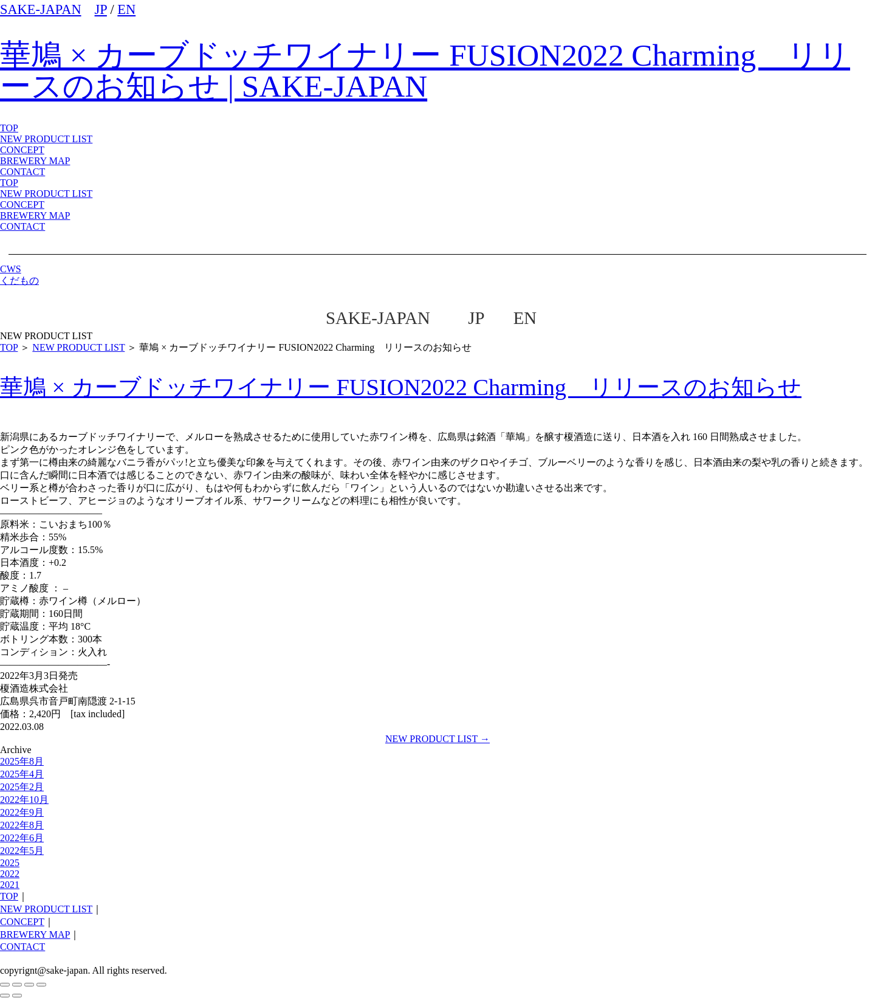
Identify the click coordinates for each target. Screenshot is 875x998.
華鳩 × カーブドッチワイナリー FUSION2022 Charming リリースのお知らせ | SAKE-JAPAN (425, 70)
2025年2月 (22, 787)
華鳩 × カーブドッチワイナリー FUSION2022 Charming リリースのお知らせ (400, 387)
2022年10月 (24, 799)
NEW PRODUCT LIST (46, 139)
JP (101, 9)
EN (126, 9)
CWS (10, 269)
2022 (9, 874)
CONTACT (22, 226)
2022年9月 (22, 812)
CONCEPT (22, 204)
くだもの (19, 280)
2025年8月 (22, 761)
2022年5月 (22, 850)
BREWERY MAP (35, 215)
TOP (9, 182)
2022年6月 (22, 838)
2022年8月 (22, 825)
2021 (9, 884)
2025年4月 (22, 774)
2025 (9, 863)
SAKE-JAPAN (40, 9)
